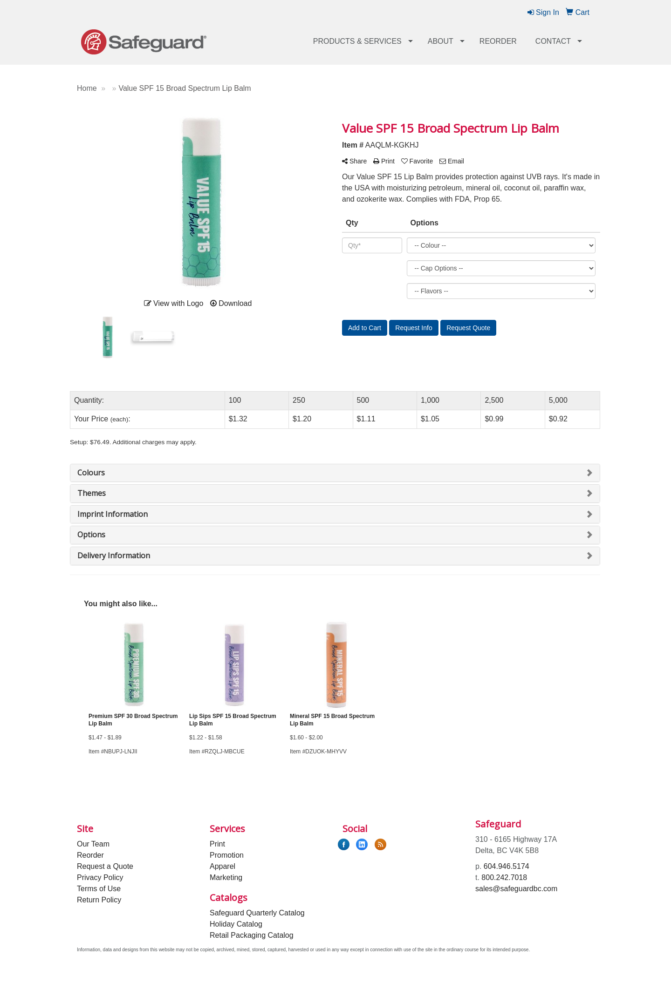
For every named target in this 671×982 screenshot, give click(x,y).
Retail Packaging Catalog (252, 935)
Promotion (227, 855)
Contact (553, 41)
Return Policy (99, 900)
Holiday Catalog (236, 924)
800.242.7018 (504, 877)
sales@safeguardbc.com (516, 889)
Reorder (498, 41)
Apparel (222, 866)
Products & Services (357, 41)
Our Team (93, 844)
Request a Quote (105, 866)
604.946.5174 (506, 866)
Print (217, 844)
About (440, 41)
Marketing (226, 877)
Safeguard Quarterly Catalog (257, 913)
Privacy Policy (100, 877)
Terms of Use (99, 889)
